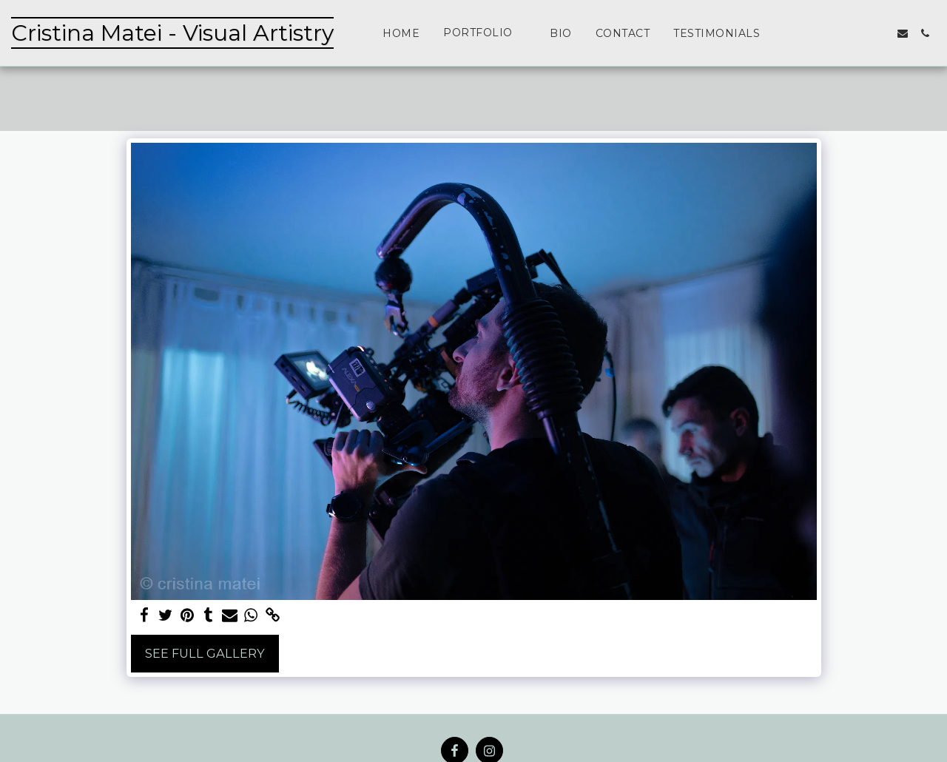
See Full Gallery (205, 653)
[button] (484, 33)
